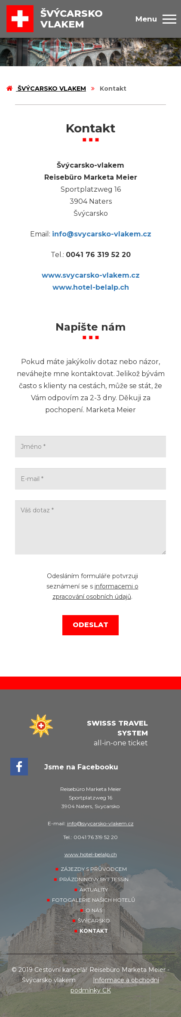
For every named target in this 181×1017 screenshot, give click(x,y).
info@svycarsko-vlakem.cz (101, 234)
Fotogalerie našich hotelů (93, 900)
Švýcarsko (94, 920)
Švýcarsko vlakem (46, 88)
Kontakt (94, 931)
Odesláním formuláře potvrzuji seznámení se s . (92, 586)
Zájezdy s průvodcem (94, 869)
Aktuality (94, 889)
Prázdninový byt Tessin (94, 879)
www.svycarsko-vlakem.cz (91, 275)
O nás (94, 910)
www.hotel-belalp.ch (90, 287)
